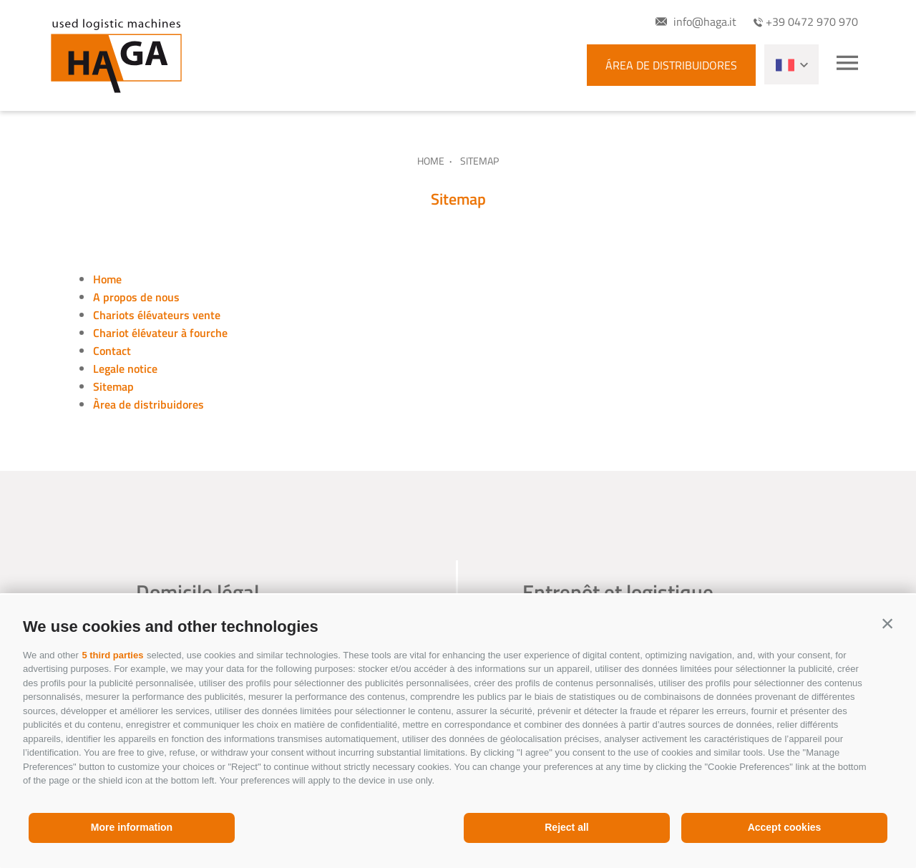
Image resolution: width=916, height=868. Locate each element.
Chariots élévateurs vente (156, 314)
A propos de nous (136, 297)
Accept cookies (785, 827)
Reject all (566, 827)
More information (131, 827)
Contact (112, 350)
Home (430, 160)
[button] (887, 623)
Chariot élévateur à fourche (160, 332)
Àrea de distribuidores (148, 404)
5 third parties (112, 655)
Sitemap (113, 386)
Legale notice (125, 368)
